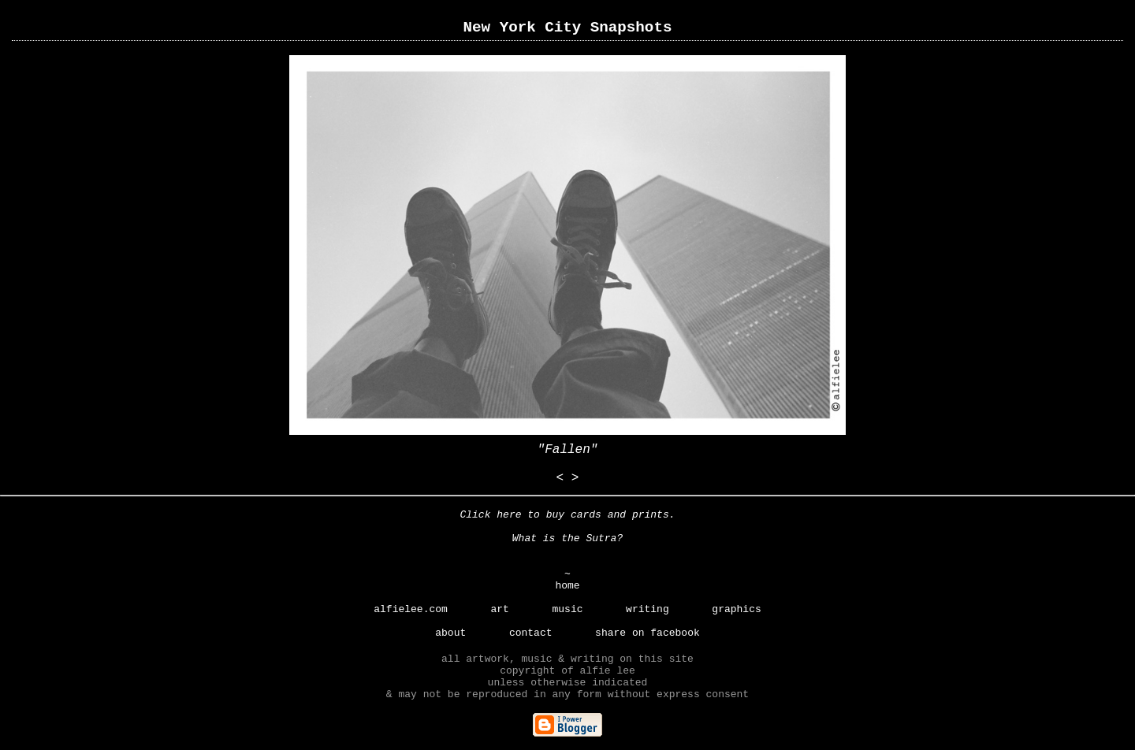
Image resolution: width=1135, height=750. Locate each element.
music (567, 609)
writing (647, 609)
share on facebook (647, 633)
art (499, 609)
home (567, 586)
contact (531, 633)
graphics (736, 609)
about (450, 633)
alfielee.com (411, 609)
